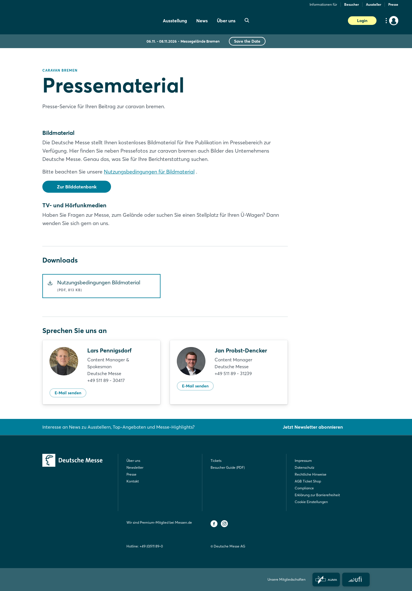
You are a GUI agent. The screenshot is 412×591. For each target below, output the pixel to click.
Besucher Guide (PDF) (228, 467)
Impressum (303, 460)
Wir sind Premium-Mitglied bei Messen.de (159, 522)
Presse (393, 4)
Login (362, 20)
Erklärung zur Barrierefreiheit (317, 495)
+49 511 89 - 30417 (106, 380)
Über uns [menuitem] (226, 20)
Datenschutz (304, 467)
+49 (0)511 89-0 (151, 546)
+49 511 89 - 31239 (233, 373)
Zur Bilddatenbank (77, 187)
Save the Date (247, 41)
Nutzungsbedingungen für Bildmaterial (149, 171)
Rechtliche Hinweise (310, 474)
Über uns (133, 460)
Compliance (304, 488)
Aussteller (373, 4)
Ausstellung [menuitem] (175, 20)
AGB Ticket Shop (308, 481)
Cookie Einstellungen (311, 502)
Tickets (216, 460)
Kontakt (132, 481)
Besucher (351, 4)
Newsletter (134, 467)
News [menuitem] (202, 20)
